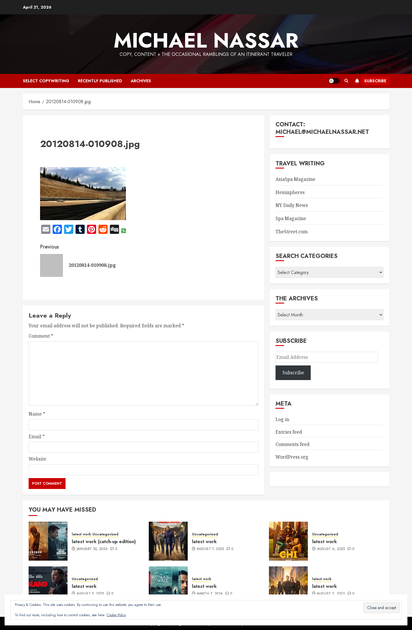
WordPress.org (292, 457)
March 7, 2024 (210, 594)
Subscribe (369, 81)
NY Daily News (292, 205)
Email (37, 436)
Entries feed (289, 432)
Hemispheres (290, 192)
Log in (282, 419)
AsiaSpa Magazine (295, 179)
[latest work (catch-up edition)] (48, 541)
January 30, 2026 (92, 549)
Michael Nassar (206, 40)
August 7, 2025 (210, 549)
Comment (41, 336)
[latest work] (168, 541)
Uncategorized (105, 534)
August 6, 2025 (331, 549)
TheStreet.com (292, 231)
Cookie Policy (116, 615)
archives (141, 81)
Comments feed (293, 444)
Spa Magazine (291, 218)
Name (37, 414)
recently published (100, 81)
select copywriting (46, 81)
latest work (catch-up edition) (104, 541)
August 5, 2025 (90, 594)
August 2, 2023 (331, 594)
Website (37, 459)
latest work (81, 534)
